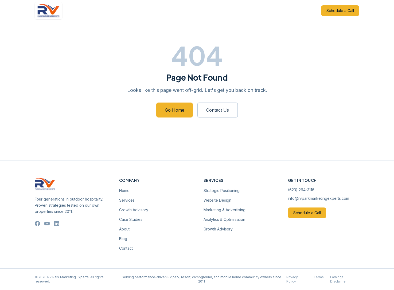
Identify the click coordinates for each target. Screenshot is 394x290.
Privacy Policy (292, 279)
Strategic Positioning (222, 190)
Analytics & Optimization (224, 219)
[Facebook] (37, 223)
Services (139, 10)
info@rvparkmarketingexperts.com (318, 198)
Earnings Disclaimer (338, 279)
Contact (262, 10)
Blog (244, 10)
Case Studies (203, 10)
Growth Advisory (169, 10)
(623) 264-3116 (301, 189)
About (227, 10)
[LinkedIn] (56, 223)
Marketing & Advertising (224, 209)
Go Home (174, 110)
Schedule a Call (340, 10)
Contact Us (217, 110)
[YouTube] (47, 223)
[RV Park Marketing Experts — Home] (49, 10)
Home (119, 10)
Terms (319, 277)
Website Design (217, 200)
